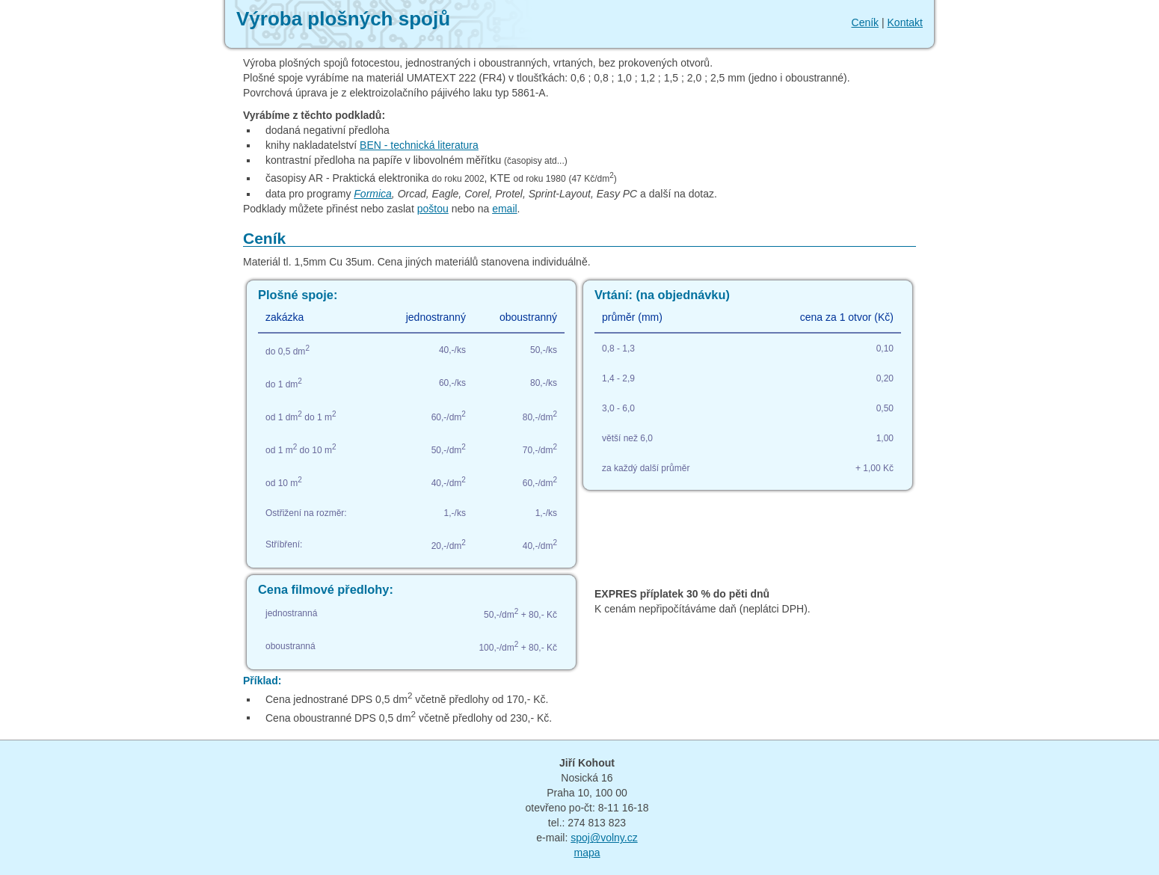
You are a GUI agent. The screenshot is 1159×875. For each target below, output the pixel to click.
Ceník (865, 22)
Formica (373, 194)
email (504, 209)
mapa (587, 853)
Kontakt (905, 22)
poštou (433, 209)
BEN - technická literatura (419, 145)
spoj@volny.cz (604, 838)
